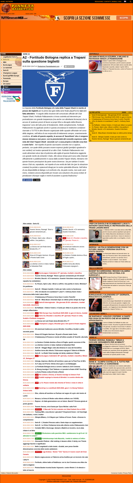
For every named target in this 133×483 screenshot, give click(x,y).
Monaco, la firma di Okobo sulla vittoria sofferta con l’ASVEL (57, 398)
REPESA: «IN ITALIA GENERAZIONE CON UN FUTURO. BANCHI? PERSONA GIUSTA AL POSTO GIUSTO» (108, 249)
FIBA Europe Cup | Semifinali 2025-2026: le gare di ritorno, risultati (61, 313)
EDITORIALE (94, 54)
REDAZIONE (66, 476)
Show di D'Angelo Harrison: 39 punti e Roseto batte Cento (56, 334)
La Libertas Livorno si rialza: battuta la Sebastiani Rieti (55, 345)
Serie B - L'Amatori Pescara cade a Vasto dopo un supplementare (58, 422)
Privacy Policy (127, 473)
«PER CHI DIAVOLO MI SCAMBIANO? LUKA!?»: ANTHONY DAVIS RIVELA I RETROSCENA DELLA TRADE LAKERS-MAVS (110, 226)
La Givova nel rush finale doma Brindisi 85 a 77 (52, 321)
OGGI (124, 112)
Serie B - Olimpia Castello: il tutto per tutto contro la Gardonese (58, 289)
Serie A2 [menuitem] (5, 59)
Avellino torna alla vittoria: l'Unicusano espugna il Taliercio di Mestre (60, 350)
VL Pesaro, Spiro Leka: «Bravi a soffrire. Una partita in (110, 127)
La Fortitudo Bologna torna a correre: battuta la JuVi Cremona (57, 367)
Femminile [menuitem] (6, 78)
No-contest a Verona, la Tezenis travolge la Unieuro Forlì (57, 375)
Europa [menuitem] (4, 81)
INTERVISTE (93, 245)
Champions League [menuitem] (9, 73)
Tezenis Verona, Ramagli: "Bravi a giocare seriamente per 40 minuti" (60, 276)
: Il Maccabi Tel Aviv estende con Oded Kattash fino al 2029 (60, 409)
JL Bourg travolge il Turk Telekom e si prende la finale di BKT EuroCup (60, 369)
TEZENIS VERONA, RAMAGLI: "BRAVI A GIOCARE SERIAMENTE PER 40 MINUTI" (106, 341)
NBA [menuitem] (3, 62)
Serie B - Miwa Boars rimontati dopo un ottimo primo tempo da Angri (60, 300)
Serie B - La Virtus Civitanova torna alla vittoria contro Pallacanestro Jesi (61, 425)
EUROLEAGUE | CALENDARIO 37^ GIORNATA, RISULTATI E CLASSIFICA (109, 296)
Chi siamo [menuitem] (5, 84)
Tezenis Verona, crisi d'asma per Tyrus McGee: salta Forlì (56, 407)
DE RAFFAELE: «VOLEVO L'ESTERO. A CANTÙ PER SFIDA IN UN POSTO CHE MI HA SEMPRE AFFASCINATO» (109, 318)
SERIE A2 (92, 337)
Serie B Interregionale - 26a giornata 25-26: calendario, (110, 115)
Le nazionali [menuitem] (6, 68)
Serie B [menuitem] (4, 70)
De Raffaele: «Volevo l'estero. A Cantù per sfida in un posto (112, 125)
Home (3, 54)
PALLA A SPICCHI (95, 268)
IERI (130, 112)
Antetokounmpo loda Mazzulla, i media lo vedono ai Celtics (60, 438)
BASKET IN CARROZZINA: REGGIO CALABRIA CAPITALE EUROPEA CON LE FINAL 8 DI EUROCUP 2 (109, 273)
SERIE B (92, 359)
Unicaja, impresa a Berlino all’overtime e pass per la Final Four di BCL (60, 361)
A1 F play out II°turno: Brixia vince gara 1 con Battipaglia (55, 364)
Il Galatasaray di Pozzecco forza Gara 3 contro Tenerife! (55, 297)
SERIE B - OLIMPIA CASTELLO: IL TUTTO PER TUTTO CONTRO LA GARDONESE (109, 363)
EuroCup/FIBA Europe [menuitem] (10, 76)
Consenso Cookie (116, 473)
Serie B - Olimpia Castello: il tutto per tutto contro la (109, 137)
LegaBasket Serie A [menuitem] (9, 57)
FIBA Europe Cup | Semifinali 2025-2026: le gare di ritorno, (112, 117)
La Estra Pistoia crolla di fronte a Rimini (49, 372)
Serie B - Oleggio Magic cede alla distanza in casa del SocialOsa (58, 348)
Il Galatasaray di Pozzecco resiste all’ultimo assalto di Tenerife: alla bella (61, 337)
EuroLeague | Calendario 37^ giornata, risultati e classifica (58, 273)
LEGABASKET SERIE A (98, 314)
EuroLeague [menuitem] (6, 65)
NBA (91, 221)
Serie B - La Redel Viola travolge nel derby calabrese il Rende (57, 353)
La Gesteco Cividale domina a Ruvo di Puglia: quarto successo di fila (60, 342)
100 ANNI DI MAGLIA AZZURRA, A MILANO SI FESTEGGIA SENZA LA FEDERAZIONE (108, 58)
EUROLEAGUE (94, 292)
